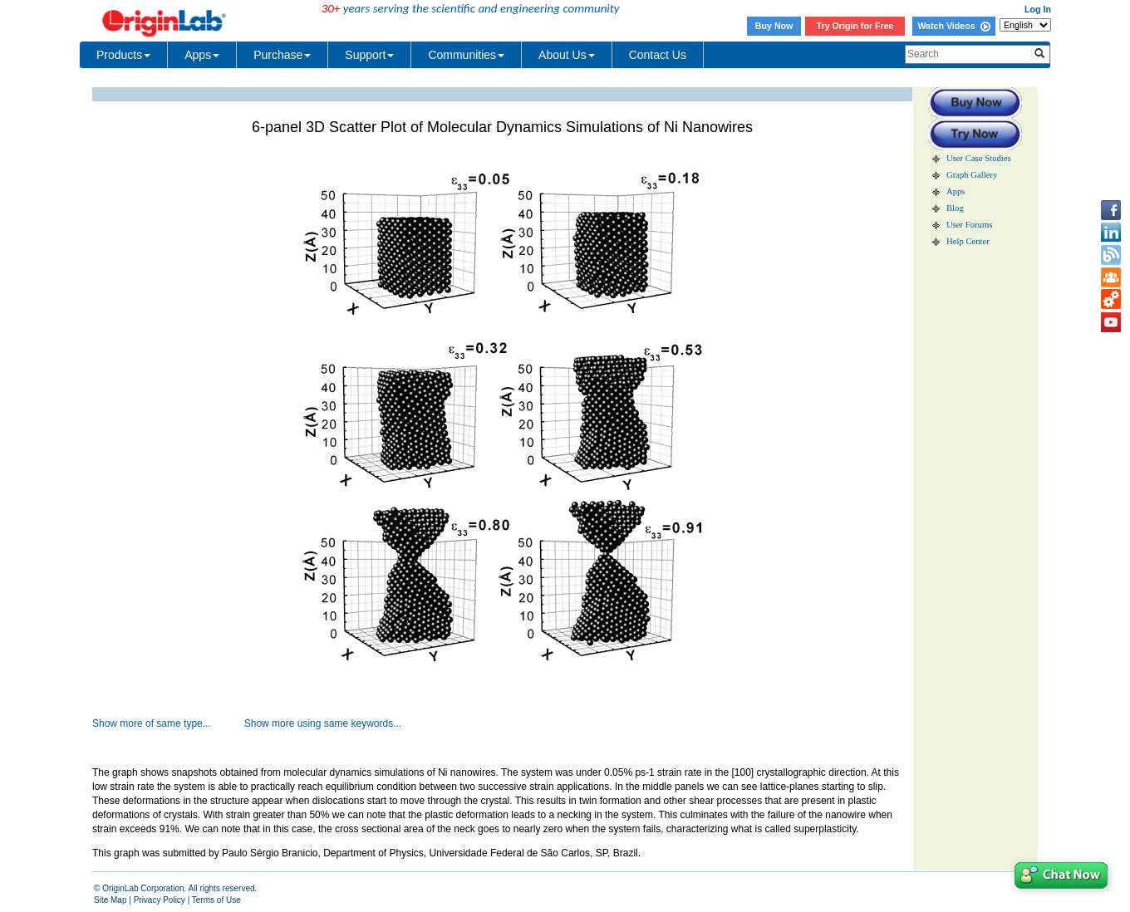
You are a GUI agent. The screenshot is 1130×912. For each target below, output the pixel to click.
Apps (201, 54)
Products (123, 54)
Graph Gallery (971, 174)
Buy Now (774, 26)
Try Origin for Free (855, 26)
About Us (566, 54)
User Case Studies (978, 158)
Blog (955, 208)
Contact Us (657, 54)
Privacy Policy (159, 900)
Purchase (282, 54)
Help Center (968, 241)
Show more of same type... (151, 723)
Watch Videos (953, 26)
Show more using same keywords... (322, 723)
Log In (1037, 9)
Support (369, 54)
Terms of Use (216, 900)
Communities (466, 54)
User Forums (969, 224)
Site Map (110, 900)
